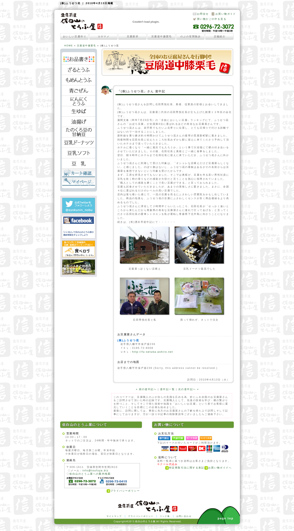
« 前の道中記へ (146, 389)
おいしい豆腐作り (74, 36)
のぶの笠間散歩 (190, 36)
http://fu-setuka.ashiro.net (152, 351)
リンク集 (165, 516)
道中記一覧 (167, 389)
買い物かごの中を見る (211, 19)
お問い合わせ (184, 516)
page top (226, 518)
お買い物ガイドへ (218, 467)
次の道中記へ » (188, 389)
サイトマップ (114, 516)
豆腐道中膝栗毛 (161, 36)
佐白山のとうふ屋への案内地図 (90, 473)
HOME (68, 45)
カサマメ (104, 36)
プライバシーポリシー (123, 490)
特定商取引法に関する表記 (184, 467)
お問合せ (203, 13)
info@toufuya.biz (95, 470)
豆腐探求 (133, 36)
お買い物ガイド (225, 13)
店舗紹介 (220, 36)
